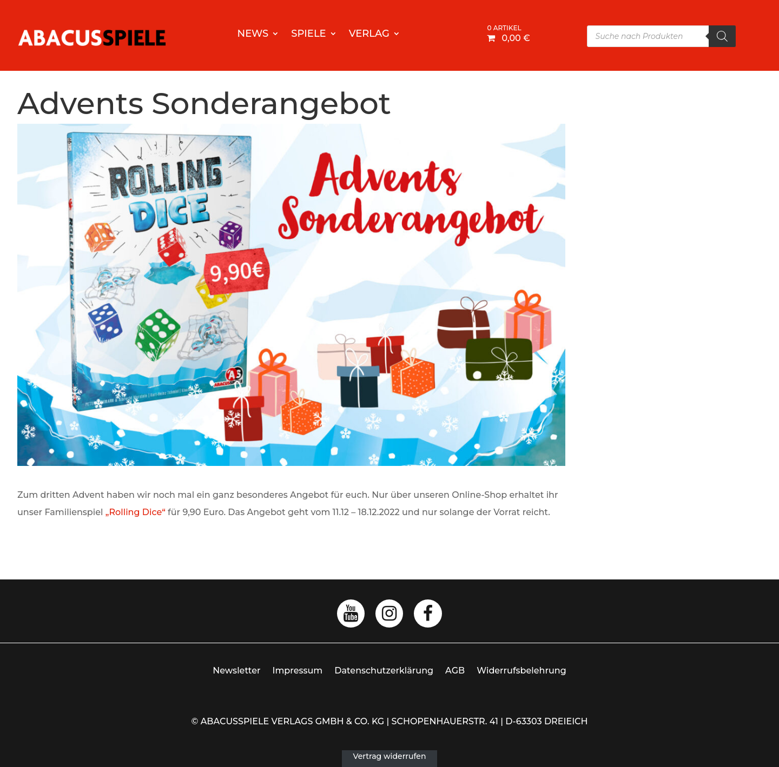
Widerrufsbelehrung (521, 670)
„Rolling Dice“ (135, 512)
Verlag (369, 34)
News (253, 34)
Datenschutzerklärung (383, 670)
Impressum (298, 670)
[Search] (722, 36)
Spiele (308, 34)
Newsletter (236, 670)
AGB (455, 670)
